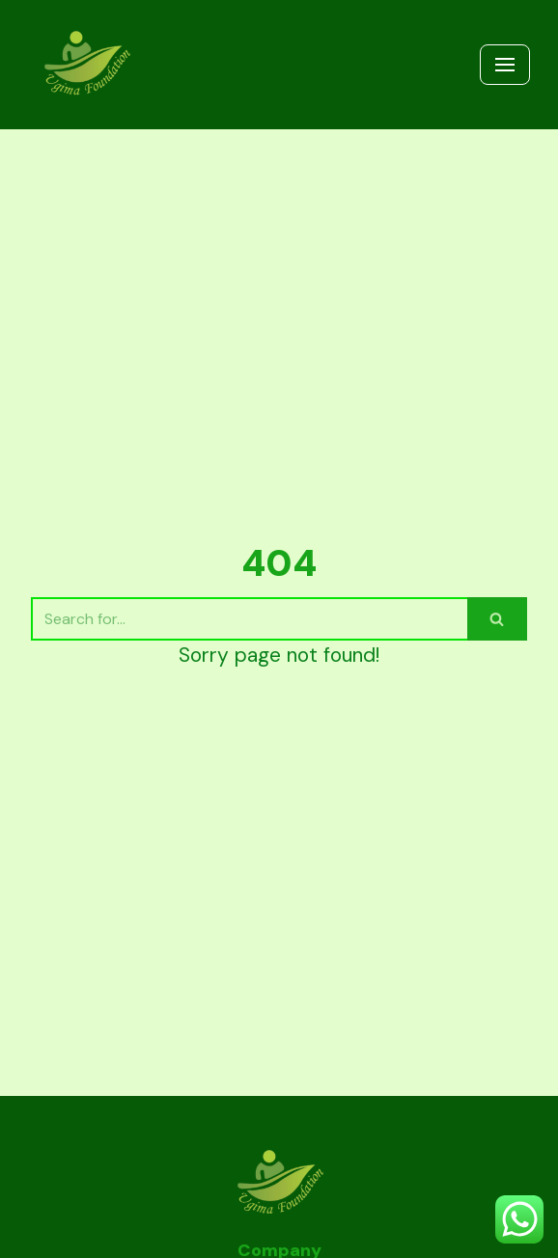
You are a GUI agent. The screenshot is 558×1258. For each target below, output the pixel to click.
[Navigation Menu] (505, 64)
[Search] (249, 619)
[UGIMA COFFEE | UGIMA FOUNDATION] (86, 64)
